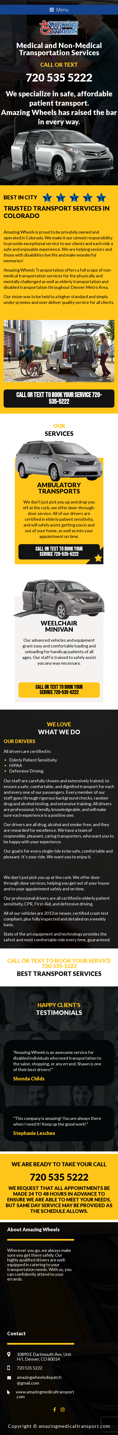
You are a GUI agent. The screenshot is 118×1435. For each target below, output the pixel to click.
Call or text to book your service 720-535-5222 (59, 398)
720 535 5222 (59, 77)
